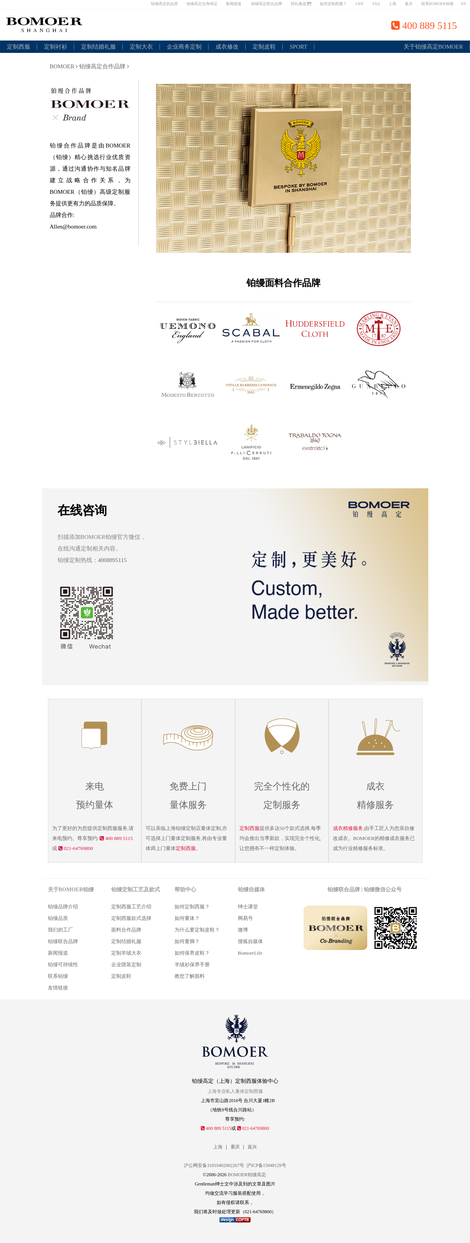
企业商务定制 (184, 47)
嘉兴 (408, 4)
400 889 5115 (116, 838)
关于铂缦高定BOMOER (433, 47)
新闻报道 (233, 4)
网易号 (245, 918)
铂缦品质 (58, 918)
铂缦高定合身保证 (202, 4)
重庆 (235, 1147)
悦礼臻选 (301, 4)
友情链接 (58, 988)
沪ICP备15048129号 (266, 1165)
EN (463, 4)
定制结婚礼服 (98, 47)
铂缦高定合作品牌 (104, 66)
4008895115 (112, 560)
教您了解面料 (190, 976)
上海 (392, 4)
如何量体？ (187, 918)
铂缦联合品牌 (63, 941)
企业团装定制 (126, 964)
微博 (243, 930)
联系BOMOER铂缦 (437, 4)
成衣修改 (227, 47)
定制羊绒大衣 (126, 953)
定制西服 (18, 47)
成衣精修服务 (348, 828)
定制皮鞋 (264, 47)
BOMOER (64, 66)
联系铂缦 (58, 976)
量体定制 (181, 838)
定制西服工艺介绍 (131, 906)
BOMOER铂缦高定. (247, 1174)
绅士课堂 (248, 906)
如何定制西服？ (333, 4)
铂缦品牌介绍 (63, 906)
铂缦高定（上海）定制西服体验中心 (235, 1081)
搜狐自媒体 (250, 941)
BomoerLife (250, 953)
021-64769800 (75, 848)
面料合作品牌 (126, 930)
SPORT (298, 47)
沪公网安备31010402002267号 (214, 1165)
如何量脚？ (187, 941)
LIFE (360, 4)
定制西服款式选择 (131, 918)
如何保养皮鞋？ (192, 953)
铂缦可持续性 (63, 964)
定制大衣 (141, 47)
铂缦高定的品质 (164, 4)
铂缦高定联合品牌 (266, 4)
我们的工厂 (60, 930)
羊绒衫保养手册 (192, 964)
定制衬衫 (55, 47)
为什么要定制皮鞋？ (197, 930)
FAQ (376, 4)
